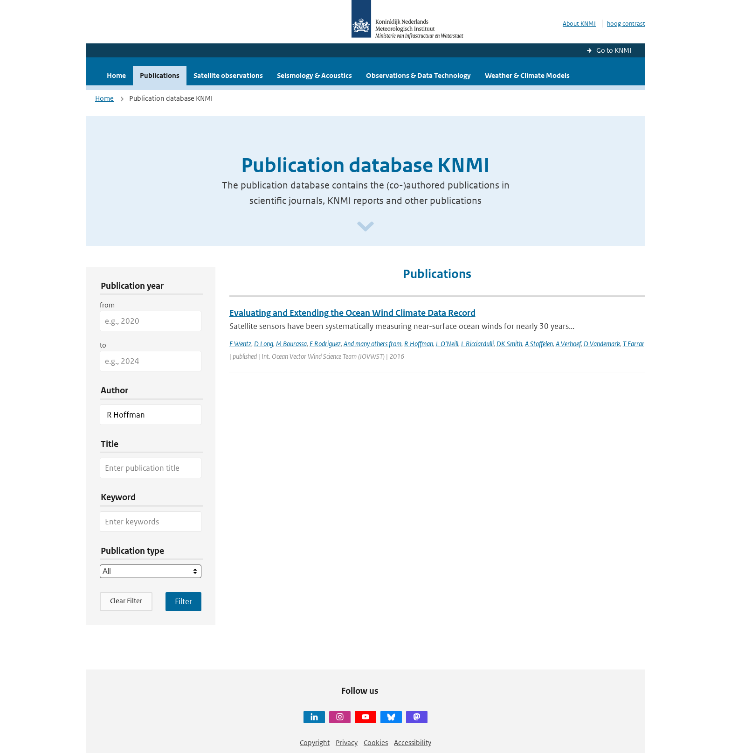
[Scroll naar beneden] (365, 227)
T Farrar (633, 343)
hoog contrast (626, 24)
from (107, 304)
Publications (159, 75)
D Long (263, 343)
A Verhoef (568, 343)
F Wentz (240, 343)
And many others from (372, 343)
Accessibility (412, 742)
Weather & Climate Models (527, 75)
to (103, 345)
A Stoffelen (539, 343)
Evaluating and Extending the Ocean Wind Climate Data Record (352, 312)
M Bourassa (291, 343)
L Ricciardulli (477, 343)
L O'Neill (447, 343)
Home (116, 75)
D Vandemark (602, 343)
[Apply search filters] (183, 601)
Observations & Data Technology (418, 75)
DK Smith (509, 343)
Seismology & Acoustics (314, 75)
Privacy (347, 742)
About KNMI (579, 24)
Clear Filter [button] (126, 600)
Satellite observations (228, 75)
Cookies (376, 742)
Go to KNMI (613, 50)
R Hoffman (418, 343)
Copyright (315, 742)
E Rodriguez (325, 343)
